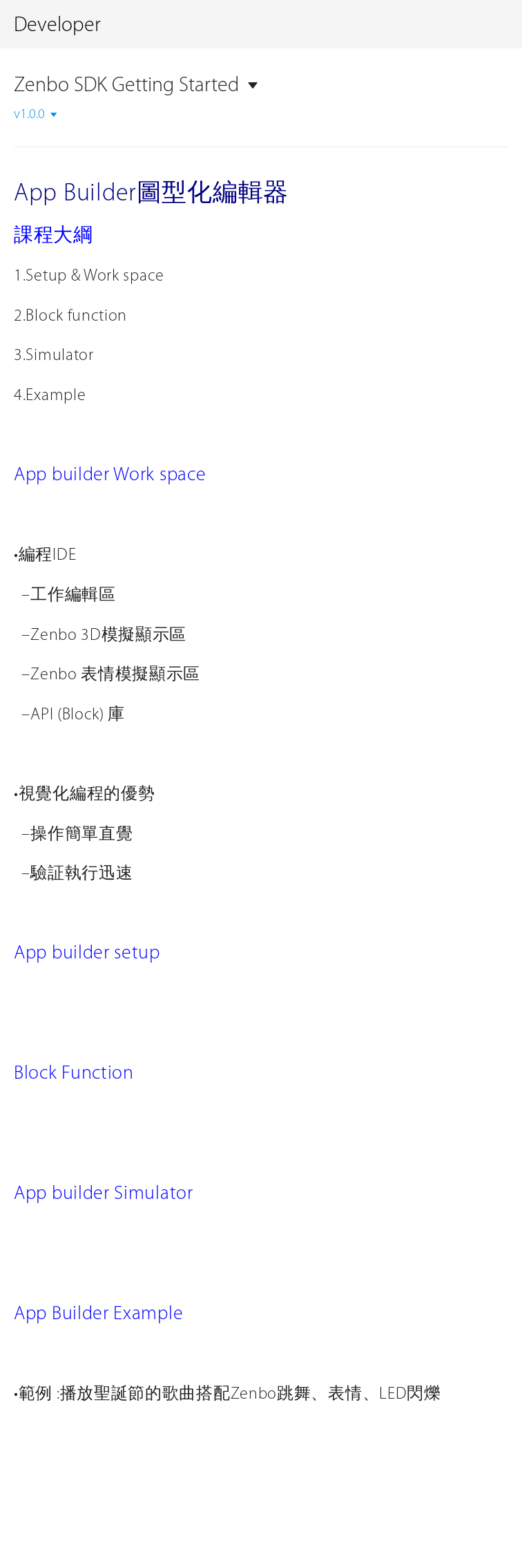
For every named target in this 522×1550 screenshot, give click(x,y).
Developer (57, 26)
